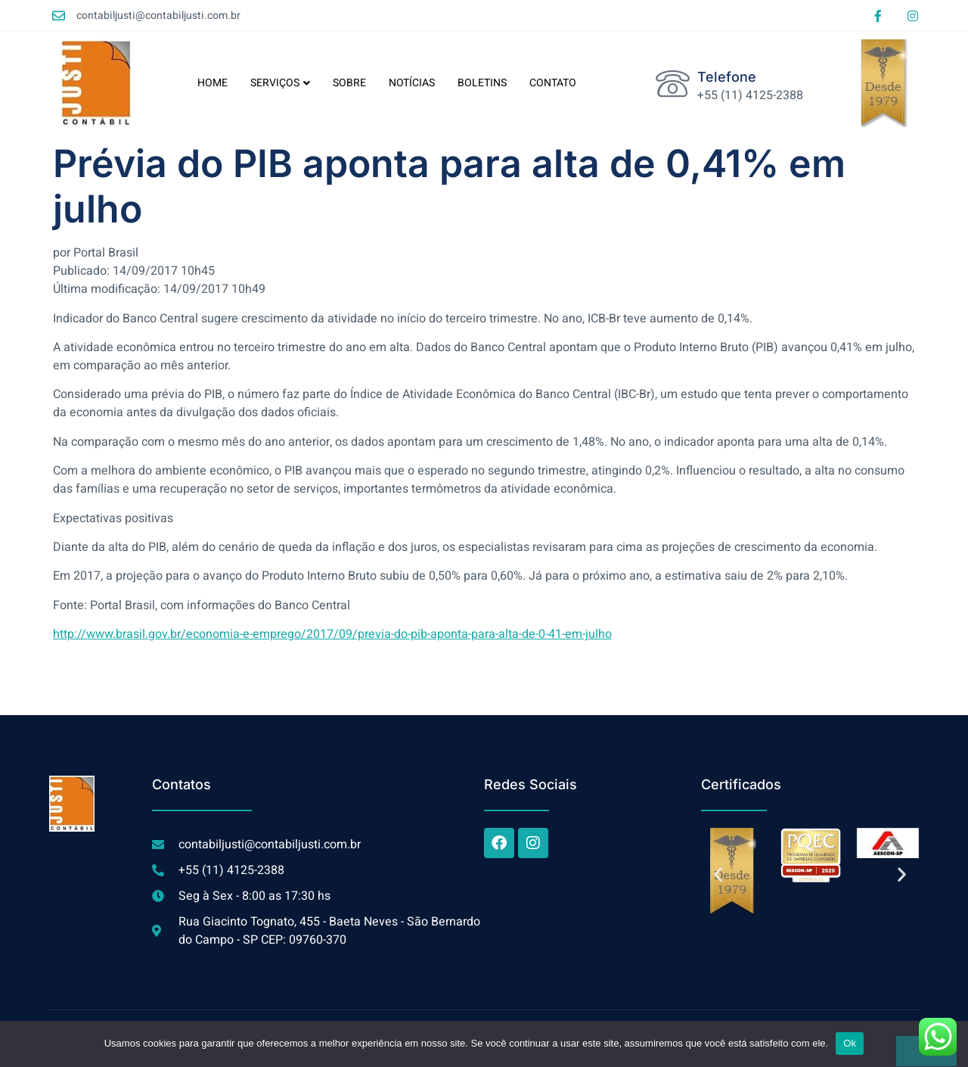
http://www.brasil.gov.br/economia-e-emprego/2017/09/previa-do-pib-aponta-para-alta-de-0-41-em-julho (332, 634)
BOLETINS (482, 83)
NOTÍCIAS (412, 83)
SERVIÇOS (280, 83)
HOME (212, 83)
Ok (849, 1043)
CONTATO (552, 83)
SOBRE (349, 83)
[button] (718, 874)
